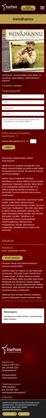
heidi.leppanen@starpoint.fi (14, 392)
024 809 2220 (12, 368)
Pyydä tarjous (12, 258)
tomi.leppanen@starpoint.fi (13, 405)
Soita (28, 8)
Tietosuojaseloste (9, 378)
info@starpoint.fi (9, 370)
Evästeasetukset (9, 375)
